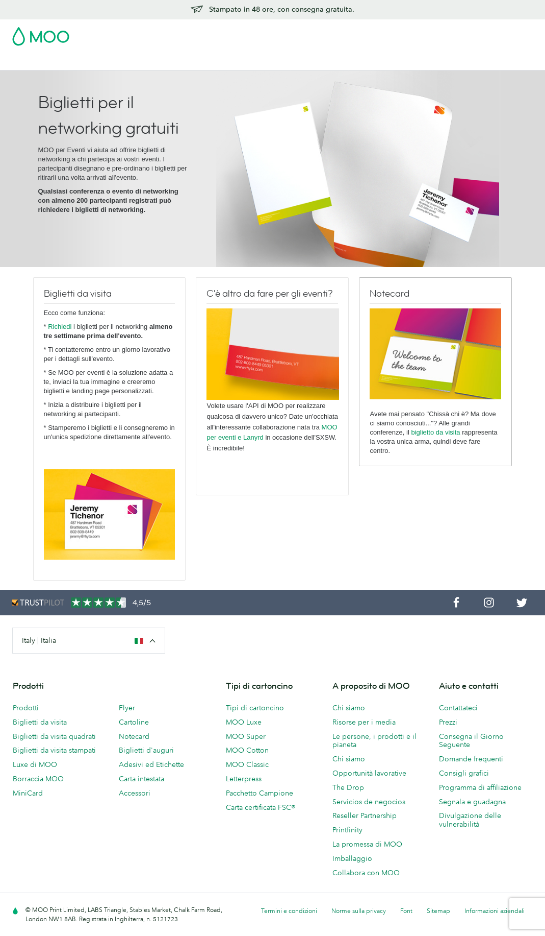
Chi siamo (348, 707)
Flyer (226, 61)
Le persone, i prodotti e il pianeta (374, 741)
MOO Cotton (247, 750)
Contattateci (458, 707)
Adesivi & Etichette (177, 61)
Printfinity (347, 829)
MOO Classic (247, 764)
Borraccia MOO (38, 778)
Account (373, 33)
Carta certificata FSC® (260, 807)
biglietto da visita (435, 432)
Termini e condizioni (289, 911)
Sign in (408, 33)
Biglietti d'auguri (146, 750)
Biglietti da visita (40, 722)
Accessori (308, 61)
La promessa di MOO (367, 844)
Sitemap (438, 911)
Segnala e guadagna (472, 801)
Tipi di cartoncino (255, 707)
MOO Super (246, 736)
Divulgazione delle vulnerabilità (470, 820)
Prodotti (26, 707)
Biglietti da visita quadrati (54, 736)
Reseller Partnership (364, 815)
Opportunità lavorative (369, 773)
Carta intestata (141, 778)
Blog (409, 61)
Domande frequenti (471, 758)
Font (406, 911)
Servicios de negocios (368, 801)
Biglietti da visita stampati (54, 750)
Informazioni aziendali (494, 911)
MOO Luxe (244, 722)
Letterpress (244, 778)
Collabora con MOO (366, 872)
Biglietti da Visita (67, 61)
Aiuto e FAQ (446, 61)
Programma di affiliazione (480, 787)
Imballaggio (352, 858)
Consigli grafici (464, 773)
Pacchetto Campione (315, 33)
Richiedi (59, 326)
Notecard (134, 736)
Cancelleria (263, 61)
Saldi (21, 61)
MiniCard (28, 793)
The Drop (348, 787)
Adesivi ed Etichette (151, 764)
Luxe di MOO (35, 764)
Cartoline (120, 61)
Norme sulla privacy (358, 911)
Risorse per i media (364, 722)
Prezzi (448, 722)
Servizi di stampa (363, 61)
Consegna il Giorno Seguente (471, 741)
